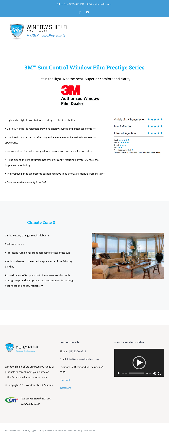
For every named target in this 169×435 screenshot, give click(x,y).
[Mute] (154, 373)
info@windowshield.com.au (99, 4)
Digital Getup (37, 430)
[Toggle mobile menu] (162, 25)
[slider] (136, 373)
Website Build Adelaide (55, 430)
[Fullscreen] (159, 373)
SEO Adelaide (74, 430)
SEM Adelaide (89, 430)
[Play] (118, 373)
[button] (139, 362)
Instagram (65, 387)
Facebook (65, 380)
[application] (139, 363)
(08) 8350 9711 (77, 351)
